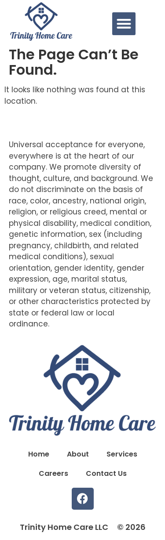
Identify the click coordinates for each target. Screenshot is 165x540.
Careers (53, 473)
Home (38, 454)
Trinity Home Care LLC (64, 527)
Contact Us (106, 473)
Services (121, 454)
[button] (124, 24)
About (78, 454)
